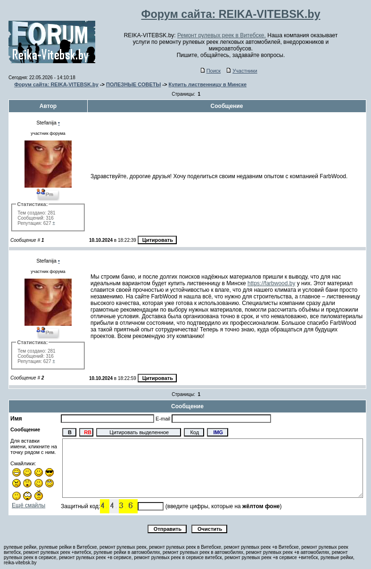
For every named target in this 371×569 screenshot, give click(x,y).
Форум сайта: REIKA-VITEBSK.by (56, 84)
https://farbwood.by (271, 283)
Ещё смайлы (28, 505)
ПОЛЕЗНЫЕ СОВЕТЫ (133, 84)
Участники (242, 71)
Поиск (211, 71)
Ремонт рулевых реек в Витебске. (221, 35)
